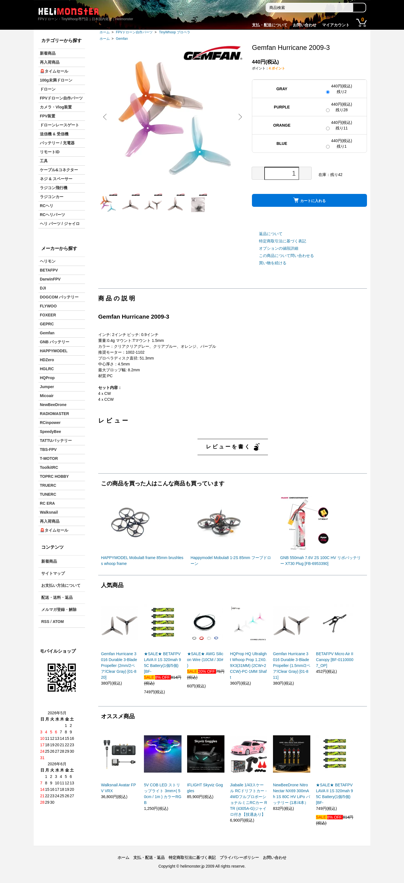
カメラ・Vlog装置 (56, 107)
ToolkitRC (49, 467)
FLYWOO (48, 306)
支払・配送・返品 (149, 857)
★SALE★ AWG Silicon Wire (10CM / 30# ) (205, 660)
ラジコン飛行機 (53, 188)
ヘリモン (48, 261)
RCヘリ (46, 205)
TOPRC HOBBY (54, 476)
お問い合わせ (304, 25)
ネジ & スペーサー (56, 179)
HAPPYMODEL (54, 351)
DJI (43, 288)
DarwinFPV (50, 279)
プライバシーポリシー (239, 857)
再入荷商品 (49, 62)
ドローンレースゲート (59, 125)
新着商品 (48, 53)
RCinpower (50, 422)
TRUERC (48, 485)
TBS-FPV (48, 449)
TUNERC (48, 494)
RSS (45, 621)
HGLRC (47, 369)
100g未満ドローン (56, 80)
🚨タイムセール (54, 71)
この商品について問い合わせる (286, 255)
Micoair (47, 395)
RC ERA (47, 503)
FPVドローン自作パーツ (134, 32)
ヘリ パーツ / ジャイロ (60, 223)
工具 (44, 161)
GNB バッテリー (54, 342)
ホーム (105, 32)
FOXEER (48, 315)
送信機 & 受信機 (54, 134)
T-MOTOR (49, 458)
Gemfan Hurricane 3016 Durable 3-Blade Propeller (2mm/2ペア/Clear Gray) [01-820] (119, 666)
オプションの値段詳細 (278, 248)
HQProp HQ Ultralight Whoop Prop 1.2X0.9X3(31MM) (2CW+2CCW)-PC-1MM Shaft (248, 666)
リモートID (49, 152)
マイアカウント (336, 25)
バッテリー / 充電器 (57, 143)
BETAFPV (49, 270)
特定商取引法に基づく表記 (282, 241)
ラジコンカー (51, 196)
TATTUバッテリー (56, 440)
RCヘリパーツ (52, 214)
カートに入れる (309, 200)
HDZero (47, 360)
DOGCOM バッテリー (59, 297)
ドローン (48, 89)
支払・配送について (269, 25)
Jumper (47, 386)
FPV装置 (47, 116)
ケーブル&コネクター (59, 170)
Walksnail (49, 512)
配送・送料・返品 (57, 597)
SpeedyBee (50, 431)
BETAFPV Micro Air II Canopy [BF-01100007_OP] (334, 660)
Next (238, 117)
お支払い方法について (61, 585)
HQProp (47, 378)
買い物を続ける (272, 263)
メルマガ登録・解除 (59, 609)
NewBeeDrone (53, 404)
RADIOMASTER (54, 413)
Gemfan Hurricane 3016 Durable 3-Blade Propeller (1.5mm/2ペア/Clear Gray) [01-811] (291, 666)
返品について (271, 233)
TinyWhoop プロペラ (174, 32)
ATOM (58, 621)
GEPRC (47, 324)
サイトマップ (53, 573)
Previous (106, 117)
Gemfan (122, 39)
